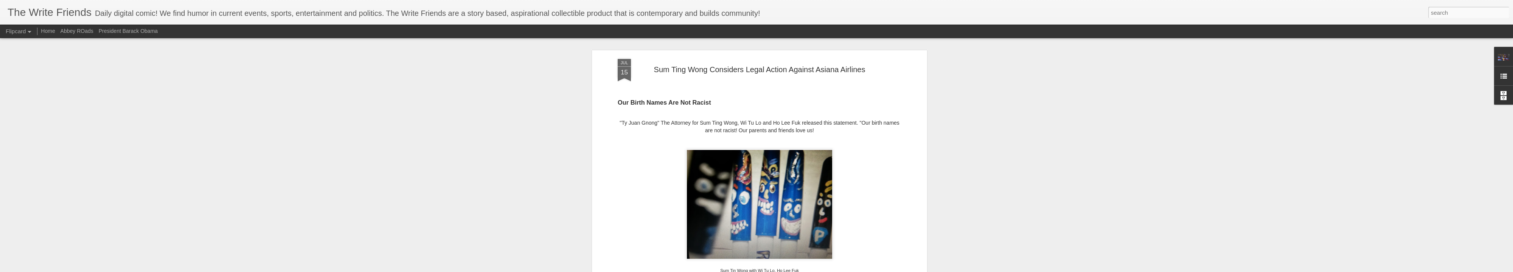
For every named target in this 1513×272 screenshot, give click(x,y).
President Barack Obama (128, 31)
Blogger (826, 268)
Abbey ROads (77, 31)
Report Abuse (848, 268)
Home (48, 31)
